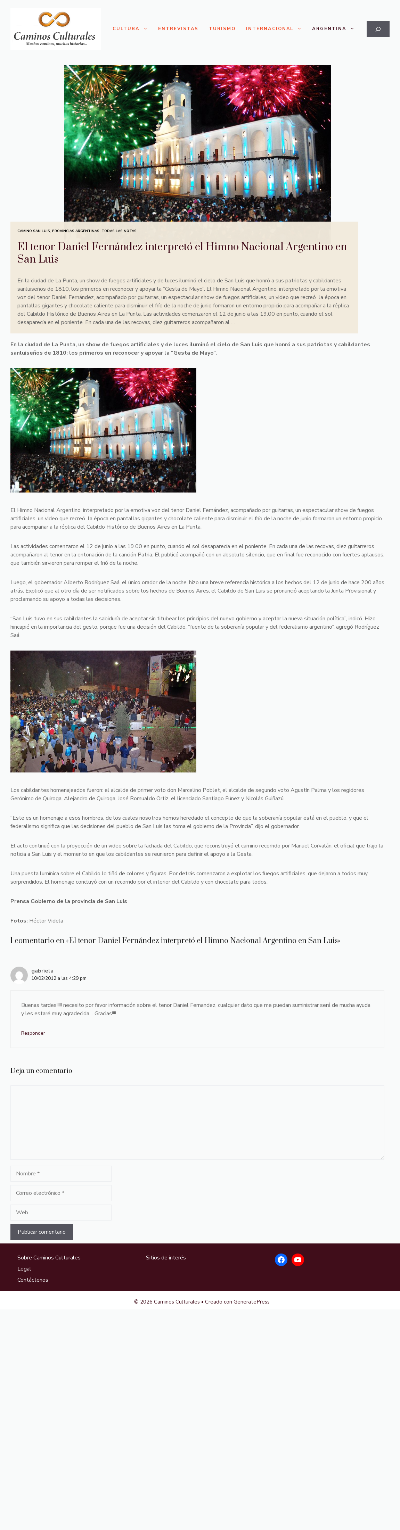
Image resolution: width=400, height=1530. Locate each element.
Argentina (336, 29)
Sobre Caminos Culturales (49, 1258)
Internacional (276, 29)
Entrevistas (178, 29)
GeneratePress (252, 1301)
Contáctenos (32, 1280)
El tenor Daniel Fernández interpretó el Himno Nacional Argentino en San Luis (182, 253)
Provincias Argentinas (75, 231)
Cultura (133, 29)
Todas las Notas (119, 231)
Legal (24, 1269)
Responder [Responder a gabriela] (33, 1033)
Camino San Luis (33, 231)
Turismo (222, 29)
